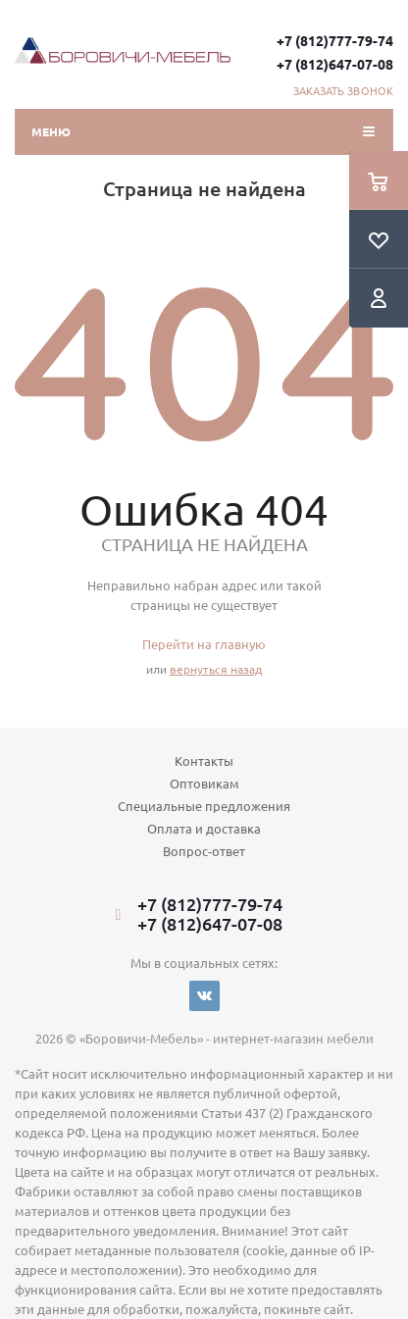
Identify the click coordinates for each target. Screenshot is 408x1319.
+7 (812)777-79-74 (335, 40)
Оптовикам (204, 783)
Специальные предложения (204, 805)
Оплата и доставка (204, 828)
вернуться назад (216, 669)
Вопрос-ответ (204, 850)
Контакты (204, 760)
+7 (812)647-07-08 (335, 64)
